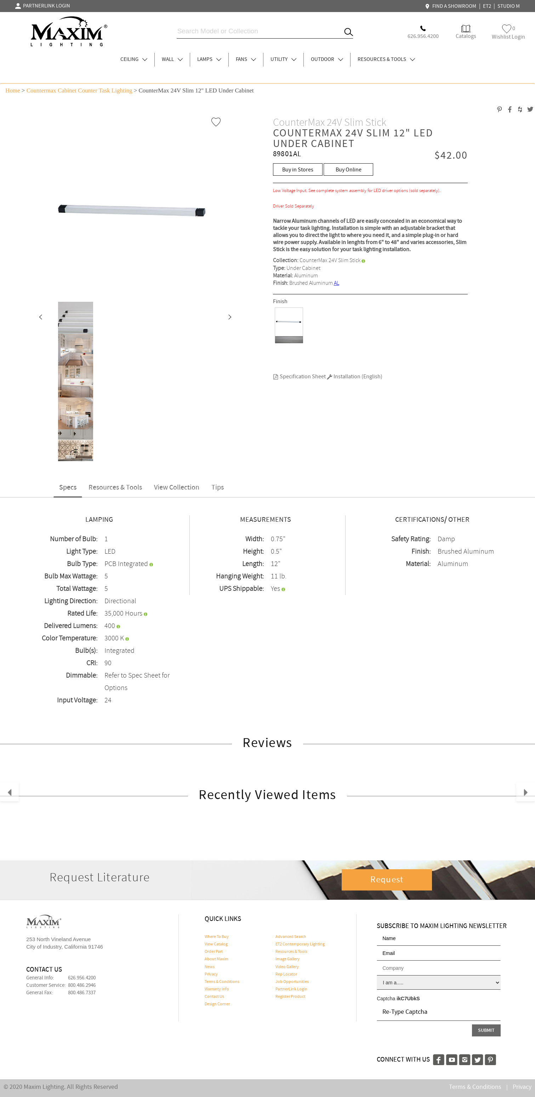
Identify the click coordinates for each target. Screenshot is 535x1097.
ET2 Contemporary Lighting (300, 944)
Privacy (211, 974)
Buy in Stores (297, 170)
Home (12, 90)
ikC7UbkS (408, 998)
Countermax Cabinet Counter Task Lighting (79, 90)
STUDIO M (508, 6)
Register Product (290, 997)
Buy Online (349, 170)
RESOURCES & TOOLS (386, 59)
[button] (40, 317)
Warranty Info (217, 989)
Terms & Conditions (222, 982)
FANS (246, 59)
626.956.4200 (82, 978)
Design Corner (217, 1004)
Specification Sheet (299, 376)
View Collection (176, 487)
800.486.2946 (82, 985)
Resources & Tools (115, 487)
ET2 (487, 6)
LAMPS (209, 59)
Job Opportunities (292, 982)
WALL (172, 59)
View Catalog (216, 944)
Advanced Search (290, 937)
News (210, 967)
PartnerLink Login (291, 989)
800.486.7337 (82, 992)
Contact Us (214, 997)
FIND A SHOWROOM (451, 6)
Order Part (214, 952)
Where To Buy (217, 937)
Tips (217, 487)
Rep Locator (286, 974)
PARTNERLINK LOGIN (42, 6)
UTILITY (283, 59)
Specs (67, 487)
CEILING (133, 59)
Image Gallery (287, 959)
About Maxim (216, 959)
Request (387, 880)
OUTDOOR (327, 59)
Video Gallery (287, 967)
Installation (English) (354, 376)
